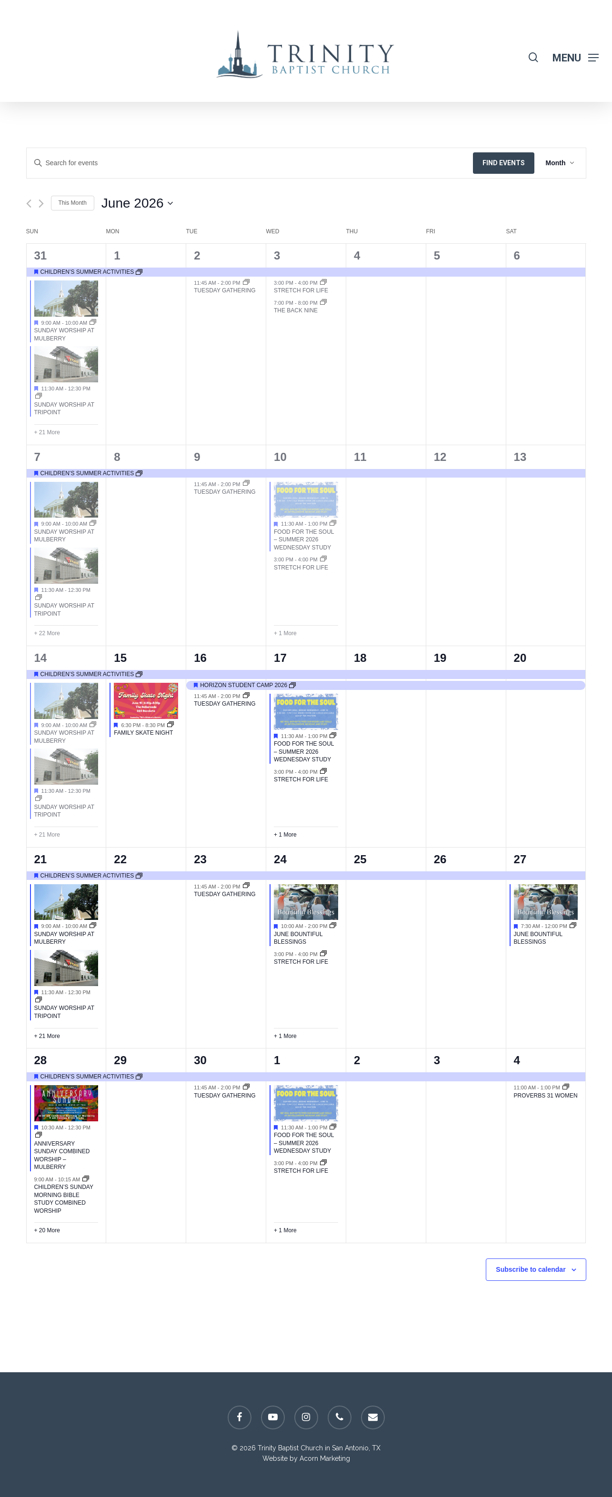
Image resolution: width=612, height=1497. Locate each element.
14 (40, 657)
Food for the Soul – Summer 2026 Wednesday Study (304, 540)
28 (40, 1060)
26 (440, 859)
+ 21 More (47, 432)
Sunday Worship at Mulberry (64, 536)
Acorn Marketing (325, 1458)
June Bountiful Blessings (298, 938)
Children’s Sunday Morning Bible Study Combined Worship (63, 1199)
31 (40, 255)
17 (280, 657)
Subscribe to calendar (530, 1269)
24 (280, 859)
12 (440, 456)
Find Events (503, 163)
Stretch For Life (301, 290)
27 (520, 859)
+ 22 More (47, 633)
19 (440, 657)
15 (120, 657)
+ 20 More (47, 1230)
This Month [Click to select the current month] (73, 203)
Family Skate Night (143, 732)
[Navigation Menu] (575, 57)
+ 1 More (285, 633)
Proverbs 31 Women (546, 1095)
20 (520, 657)
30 (200, 1060)
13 (520, 456)
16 (200, 657)
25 (360, 859)
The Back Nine (296, 310)
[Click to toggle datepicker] (137, 203)
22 (120, 859)
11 (360, 456)
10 (280, 456)
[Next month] (41, 203)
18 (360, 657)
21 (40, 859)
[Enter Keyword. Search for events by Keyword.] (250, 163)
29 (120, 1060)
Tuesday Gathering (224, 290)
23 (200, 859)
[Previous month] (28, 203)
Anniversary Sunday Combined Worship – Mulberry (62, 1155)
